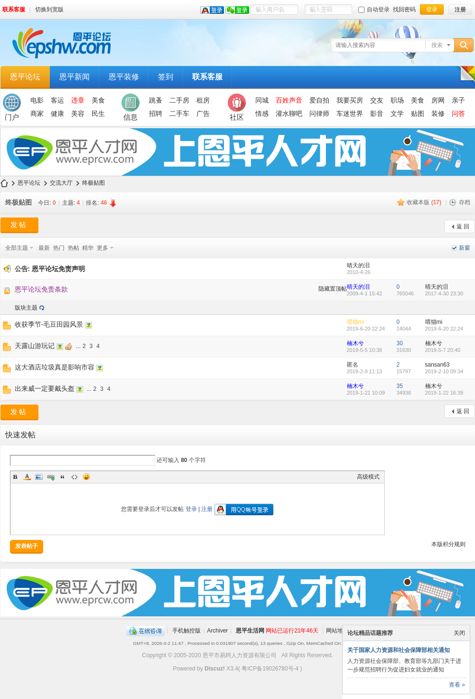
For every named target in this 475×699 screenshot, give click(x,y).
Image (39, 477)
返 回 (462, 226)
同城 (262, 100)
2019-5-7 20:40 (443, 350)
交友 (376, 100)
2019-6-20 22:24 (444, 328)
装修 (438, 113)
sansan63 (437, 364)
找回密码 (404, 9)
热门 (59, 248)
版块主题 (26, 307)
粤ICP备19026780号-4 (270, 668)
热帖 (73, 248)
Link (51, 477)
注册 (207, 509)
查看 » (457, 684)
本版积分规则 (448, 544)
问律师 (319, 113)
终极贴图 (93, 182)
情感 (262, 113)
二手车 (179, 113)
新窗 (464, 248)
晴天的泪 (358, 265)
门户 (12, 107)
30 (400, 343)
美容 (77, 113)
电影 (37, 100)
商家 (37, 113)
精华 (87, 248)
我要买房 (349, 100)
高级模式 (368, 476)
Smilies (86, 477)
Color (27, 477)
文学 (397, 113)
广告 (203, 113)
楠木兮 (355, 343)
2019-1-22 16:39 (444, 393)
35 (400, 386)
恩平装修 (124, 77)
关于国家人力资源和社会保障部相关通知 (398, 650)
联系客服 (13, 9)
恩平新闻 (74, 77)
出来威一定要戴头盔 (45, 388)
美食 (98, 100)
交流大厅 (61, 182)
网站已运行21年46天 (292, 630)
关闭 (459, 633)
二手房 (179, 100)
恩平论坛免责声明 (58, 269)
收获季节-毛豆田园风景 (49, 324)
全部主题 (16, 248)
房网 (438, 100)
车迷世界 (349, 113)
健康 (57, 113)
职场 (397, 100)
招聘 (155, 113)
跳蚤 (155, 100)
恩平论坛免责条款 (41, 289)
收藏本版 (424, 202)
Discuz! (215, 668)
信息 (130, 107)
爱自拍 (319, 100)
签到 (165, 77)
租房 (203, 100)
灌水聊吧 (289, 113)
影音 (376, 113)
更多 (102, 248)
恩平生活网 (250, 630)
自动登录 (374, 9)
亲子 (458, 100)
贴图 (417, 113)
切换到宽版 (49, 9)
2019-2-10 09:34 (444, 371)
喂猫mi (355, 322)
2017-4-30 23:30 (444, 293)
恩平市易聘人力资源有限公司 (240, 655)
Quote (62, 477)
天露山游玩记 (35, 346)
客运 (57, 100)
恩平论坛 (25, 77)
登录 (191, 509)
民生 (98, 113)
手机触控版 (186, 630)
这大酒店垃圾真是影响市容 (54, 367)
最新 (44, 248)
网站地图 (337, 630)
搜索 (437, 45)
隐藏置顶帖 (332, 288)
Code (74, 477)
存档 (464, 202)
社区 (237, 107)
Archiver (217, 630)
